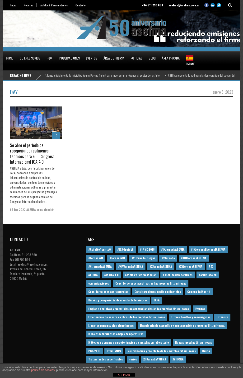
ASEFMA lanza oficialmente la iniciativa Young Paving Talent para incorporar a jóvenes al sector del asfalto (100, 75)
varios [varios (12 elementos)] (133, 359)
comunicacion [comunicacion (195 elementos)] (208, 275)
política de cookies (43, 370)
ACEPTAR (124, 374)
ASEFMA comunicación (40, 209)
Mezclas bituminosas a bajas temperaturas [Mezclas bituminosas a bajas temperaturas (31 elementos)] (115, 334)
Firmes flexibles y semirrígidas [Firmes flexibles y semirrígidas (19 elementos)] (190, 317)
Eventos (91, 57)
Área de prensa (113, 57)
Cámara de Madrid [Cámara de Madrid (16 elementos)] (198, 292)
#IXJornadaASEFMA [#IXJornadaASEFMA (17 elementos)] (173, 249)
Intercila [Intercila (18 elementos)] (222, 317)
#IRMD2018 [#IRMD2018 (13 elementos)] (147, 249)
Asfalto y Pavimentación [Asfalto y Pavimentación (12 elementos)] (140, 275)
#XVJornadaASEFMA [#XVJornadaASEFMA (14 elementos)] (190, 266)
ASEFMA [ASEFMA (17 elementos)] (93, 275)
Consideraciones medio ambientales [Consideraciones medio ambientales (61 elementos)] (158, 292)
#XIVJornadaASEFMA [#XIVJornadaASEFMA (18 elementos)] (130, 266)
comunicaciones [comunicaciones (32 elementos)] (98, 283)
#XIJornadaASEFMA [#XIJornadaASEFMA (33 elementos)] (100, 266)
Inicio (13, 5)
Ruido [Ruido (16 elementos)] (206, 351)
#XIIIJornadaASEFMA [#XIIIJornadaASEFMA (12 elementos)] (193, 258)
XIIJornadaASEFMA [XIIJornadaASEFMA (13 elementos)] (154, 359)
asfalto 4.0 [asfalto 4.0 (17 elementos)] (111, 275)
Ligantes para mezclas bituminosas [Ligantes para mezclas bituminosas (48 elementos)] (111, 325)
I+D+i (50, 57)
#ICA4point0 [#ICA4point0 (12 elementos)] (125, 249)
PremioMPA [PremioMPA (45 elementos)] (114, 351)
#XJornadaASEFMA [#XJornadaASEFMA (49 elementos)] (161, 266)
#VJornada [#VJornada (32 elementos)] (168, 258)
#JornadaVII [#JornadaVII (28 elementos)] (95, 258)
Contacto (80, 5)
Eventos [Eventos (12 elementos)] (200, 309)
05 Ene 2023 (18, 209)
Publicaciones (69, 57)
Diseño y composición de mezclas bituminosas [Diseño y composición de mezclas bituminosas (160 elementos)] (117, 300)
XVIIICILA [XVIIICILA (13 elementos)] (178, 359)
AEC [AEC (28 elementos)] (211, 266)
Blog (152, 57)
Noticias (28, 5)
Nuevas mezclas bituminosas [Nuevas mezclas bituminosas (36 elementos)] (193, 342)
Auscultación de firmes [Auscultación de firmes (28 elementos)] (177, 275)
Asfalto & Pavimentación (54, 5)
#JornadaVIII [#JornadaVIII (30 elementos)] (117, 258)
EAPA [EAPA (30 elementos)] (157, 300)
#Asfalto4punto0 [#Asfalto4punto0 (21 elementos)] (99, 249)
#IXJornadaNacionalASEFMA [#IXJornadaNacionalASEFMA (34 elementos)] (208, 249)
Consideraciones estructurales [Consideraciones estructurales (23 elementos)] (108, 292)
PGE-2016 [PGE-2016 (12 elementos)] (94, 351)
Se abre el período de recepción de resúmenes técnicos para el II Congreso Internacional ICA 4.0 (32, 153)
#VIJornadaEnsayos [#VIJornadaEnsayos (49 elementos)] (143, 258)
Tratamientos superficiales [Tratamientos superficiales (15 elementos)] (105, 359)
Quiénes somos (30, 57)
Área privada (171, 57)
